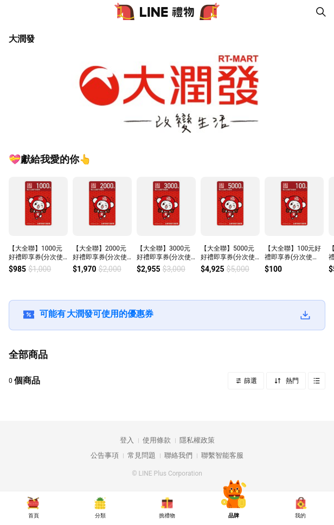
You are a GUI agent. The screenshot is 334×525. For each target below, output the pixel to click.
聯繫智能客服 (222, 455)
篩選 (249, 381)
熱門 (291, 381)
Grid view (316, 380)
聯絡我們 (178, 455)
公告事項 (105, 455)
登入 (127, 440)
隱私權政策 (197, 440)
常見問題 (141, 455)
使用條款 (157, 440)
